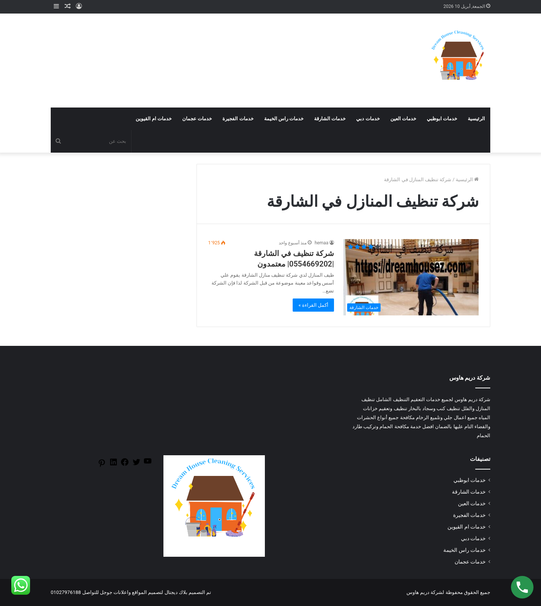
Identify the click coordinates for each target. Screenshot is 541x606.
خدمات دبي (367, 118)
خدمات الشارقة (330, 118)
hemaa (321, 242)
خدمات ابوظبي (442, 118)
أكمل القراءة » (313, 305)
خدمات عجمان (197, 118)
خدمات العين (403, 118)
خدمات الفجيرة (237, 118)
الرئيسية (476, 118)
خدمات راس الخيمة (284, 118)
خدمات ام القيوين (154, 118)
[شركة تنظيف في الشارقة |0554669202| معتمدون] (411, 277)
